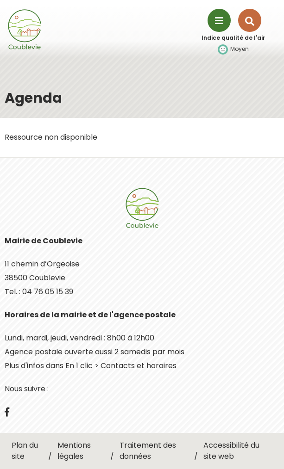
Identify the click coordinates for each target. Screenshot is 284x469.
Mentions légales (74, 451)
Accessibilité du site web (231, 451)
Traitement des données (148, 451)
